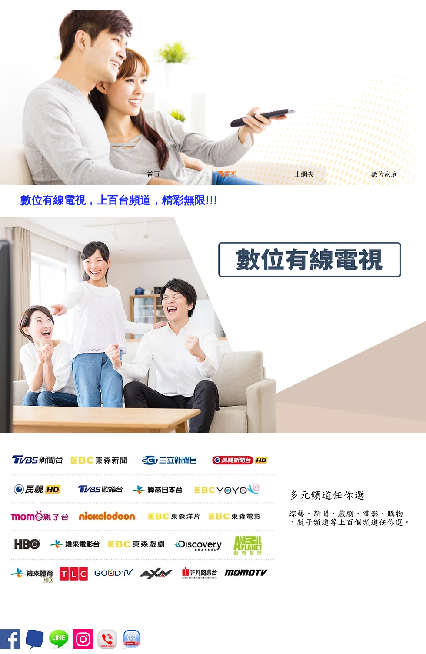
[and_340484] (59, 639)
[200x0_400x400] (34, 639)
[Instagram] (83, 639)
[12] (132, 639)
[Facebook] (10, 639)
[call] (107, 639)
